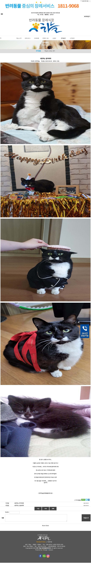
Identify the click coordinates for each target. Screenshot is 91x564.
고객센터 (72, 38)
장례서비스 (28, 38)
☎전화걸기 (87, 18)
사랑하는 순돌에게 (19, 507)
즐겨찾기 (52, 15)
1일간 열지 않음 (85, 1)
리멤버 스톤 (45, 38)
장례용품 (36, 38)
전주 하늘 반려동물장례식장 (43, 549)
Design (45, 551)
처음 (38, 15)
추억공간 (63, 38)
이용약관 (49, 543)
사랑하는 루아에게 (19, 504)
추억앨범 (38, 52)
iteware (50, 551)
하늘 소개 (18, 38)
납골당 (54, 38)
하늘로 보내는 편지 (49, 52)
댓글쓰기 (86, 519)
